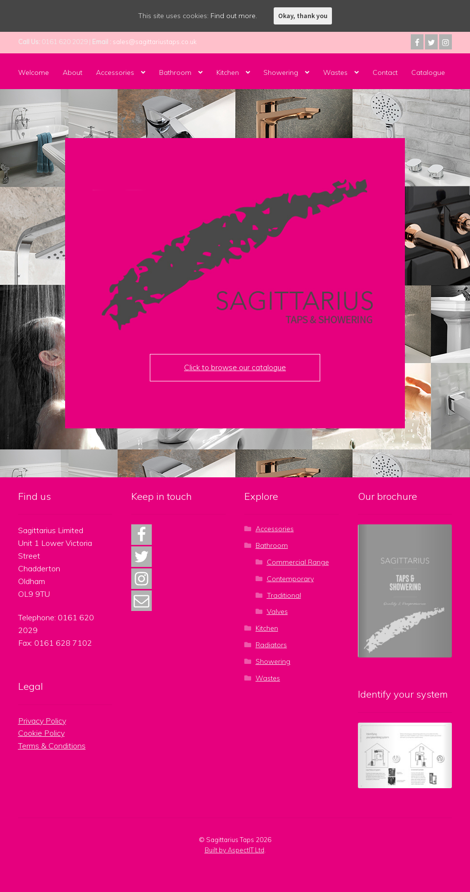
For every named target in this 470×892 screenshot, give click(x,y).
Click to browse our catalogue (235, 367)
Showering (280, 72)
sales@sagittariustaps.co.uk (155, 42)
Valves (277, 611)
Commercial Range (298, 562)
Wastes (335, 72)
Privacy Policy (42, 721)
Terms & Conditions (52, 746)
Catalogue (428, 72)
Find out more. (234, 15)
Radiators (271, 644)
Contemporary (290, 578)
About (72, 72)
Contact (385, 72)
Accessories (115, 72)
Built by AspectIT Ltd (234, 850)
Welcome (33, 72)
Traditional (284, 595)
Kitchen (227, 72)
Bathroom (175, 72)
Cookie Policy (41, 733)
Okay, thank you (303, 15)
